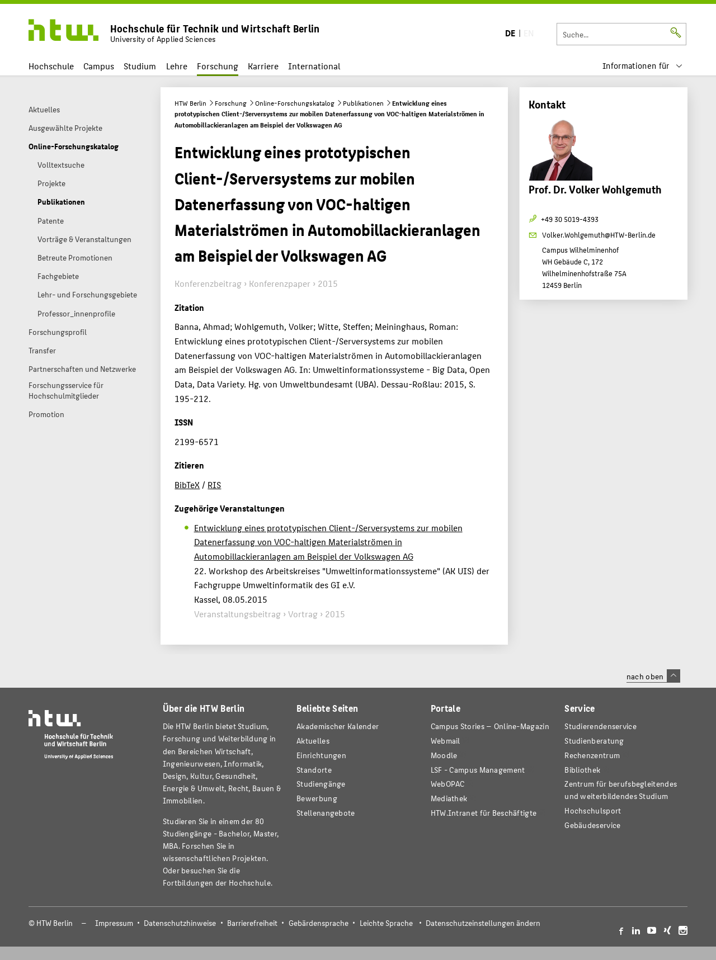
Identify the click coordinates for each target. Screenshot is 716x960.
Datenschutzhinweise (180, 923)
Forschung (217, 66)
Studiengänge (321, 783)
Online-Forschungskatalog (295, 103)
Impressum (114, 923)
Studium (140, 66)
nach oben (653, 676)
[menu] (642, 66)
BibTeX (187, 484)
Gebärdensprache (318, 923)
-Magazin (490, 726)
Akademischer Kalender (337, 726)
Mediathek (449, 798)
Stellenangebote (325, 813)
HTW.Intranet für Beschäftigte (484, 813)
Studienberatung (594, 740)
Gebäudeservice (592, 825)
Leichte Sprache (386, 923)
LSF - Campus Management (478, 769)
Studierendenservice (600, 726)
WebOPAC (448, 783)
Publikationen (363, 103)
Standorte (314, 769)
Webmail (445, 740)
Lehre (176, 66)
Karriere (263, 66)
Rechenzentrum (592, 755)
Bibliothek (582, 769)
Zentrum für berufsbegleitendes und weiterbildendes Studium (620, 790)
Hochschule (51, 66)
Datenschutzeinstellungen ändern (483, 923)
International (314, 66)
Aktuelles (312, 740)
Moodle (444, 755)
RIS (214, 484)
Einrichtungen (321, 755)
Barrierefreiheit (252, 923)
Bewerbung (316, 798)
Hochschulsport (592, 810)
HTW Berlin (190, 103)
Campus (98, 66)
